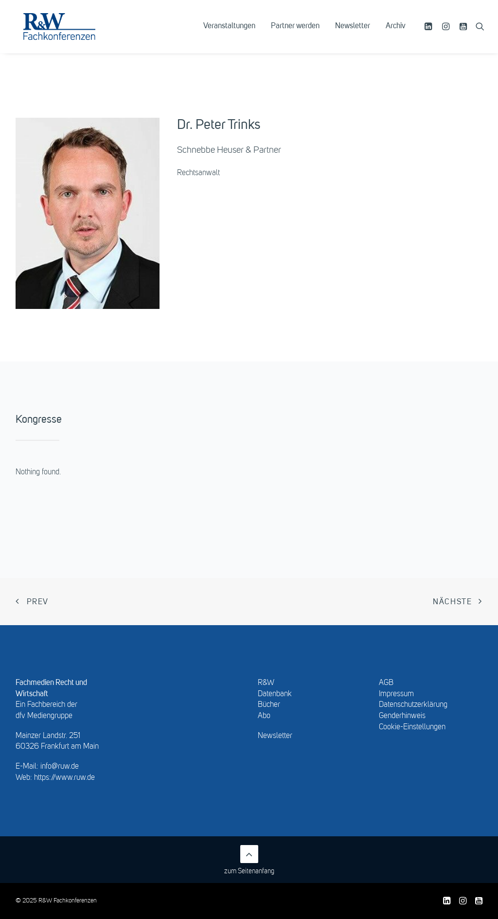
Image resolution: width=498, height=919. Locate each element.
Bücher (269, 705)
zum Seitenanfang (249, 860)
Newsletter (352, 32)
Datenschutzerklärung (413, 705)
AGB (386, 683)
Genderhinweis (402, 716)
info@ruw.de (59, 767)
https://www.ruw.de (64, 778)
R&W (266, 683)
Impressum (396, 694)
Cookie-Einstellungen (412, 727)
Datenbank (275, 694)
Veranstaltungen (229, 32)
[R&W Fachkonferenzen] (70, 32)
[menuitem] (229, 32)
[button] (429, 32)
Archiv (396, 32)
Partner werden (295, 32)
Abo (264, 716)
